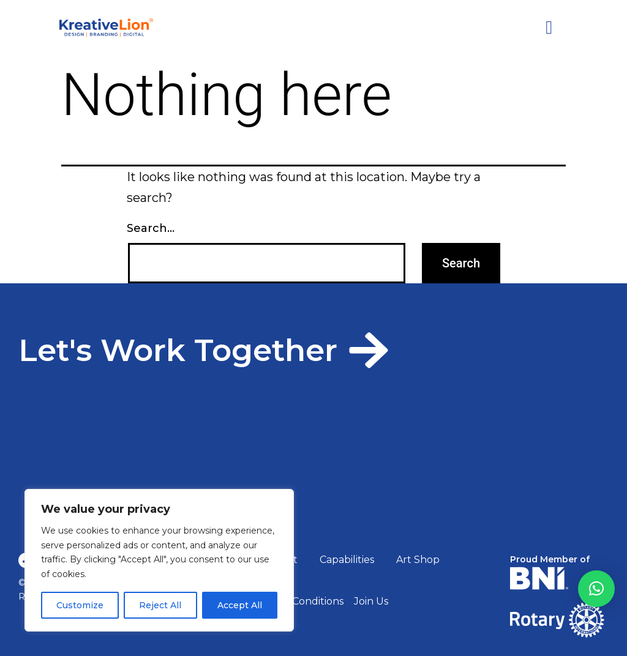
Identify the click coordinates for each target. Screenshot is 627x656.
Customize (79, 605)
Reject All (160, 605)
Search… (151, 228)
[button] (596, 588)
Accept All (239, 605)
